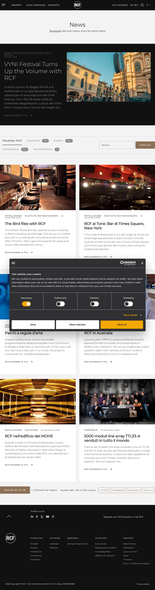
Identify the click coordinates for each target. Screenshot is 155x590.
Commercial (35, 554)
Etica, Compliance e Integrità (136, 562)
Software (54, 546)
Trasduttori (35, 558)
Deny (33, 324)
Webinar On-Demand (105, 554)
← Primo (104, 488)
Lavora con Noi (130, 550)
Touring (33, 546)
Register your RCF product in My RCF (123, 515)
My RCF (134, 5)
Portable (34, 542)
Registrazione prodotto (105, 546)
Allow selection (77, 324)
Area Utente (100, 542)
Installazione (35, 550)
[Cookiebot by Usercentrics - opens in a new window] (122, 263)
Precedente (118, 488)
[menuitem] (36, 5)
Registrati (55, 31)
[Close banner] (142, 263)
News (125, 554)
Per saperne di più (16, 115)
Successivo (134, 488)
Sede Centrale (129, 542)
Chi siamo (127, 558)
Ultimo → (148, 488)
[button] (15, 488)
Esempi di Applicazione (77, 542)
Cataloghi (54, 542)
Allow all (121, 324)
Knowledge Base (102, 550)
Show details (131, 315)
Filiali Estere (128, 546)
